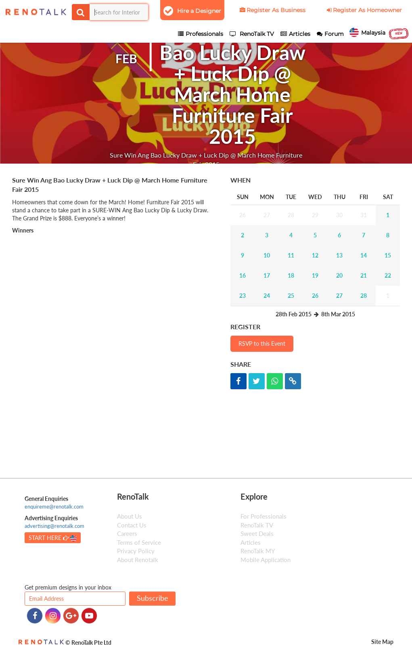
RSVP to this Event (261, 343)
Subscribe (152, 598)
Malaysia (379, 33)
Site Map (382, 641)
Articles (251, 542)
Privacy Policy (136, 550)
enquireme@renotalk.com (54, 506)
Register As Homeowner (364, 10)
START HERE (53, 538)
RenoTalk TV (257, 525)
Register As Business (271, 10)
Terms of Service (139, 542)
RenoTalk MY (258, 550)
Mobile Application (266, 559)
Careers (127, 533)
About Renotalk (137, 559)
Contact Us (131, 525)
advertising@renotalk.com (54, 526)
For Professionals (264, 516)
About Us (129, 516)
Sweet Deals (257, 533)
